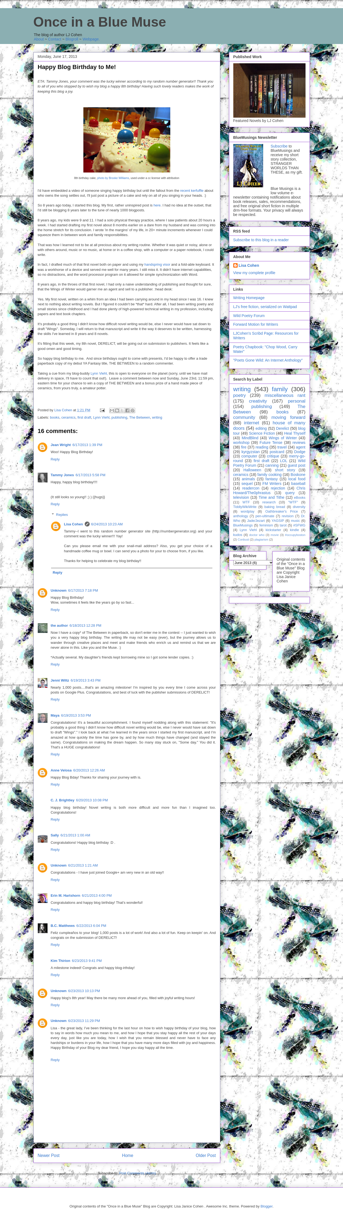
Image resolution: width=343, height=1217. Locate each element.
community (244, 417)
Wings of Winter (283, 438)
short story (285, 470)
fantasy (272, 479)
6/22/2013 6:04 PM (91, 926)
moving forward (288, 417)
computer (249, 456)
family (280, 389)
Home (127, 1155)
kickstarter (273, 530)
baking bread (274, 507)
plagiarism (261, 539)
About (39, 39)
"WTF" (293, 502)
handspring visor (156, 264)
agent (300, 447)
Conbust (243, 539)
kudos (238, 535)
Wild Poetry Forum (249, 315)
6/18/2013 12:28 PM (85, 625)
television (241, 497)
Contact (54, 39)
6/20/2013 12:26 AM (89, 770)
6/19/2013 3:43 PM (85, 680)
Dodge (299, 452)
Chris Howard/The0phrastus (269, 490)
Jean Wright (61, 445)
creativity (258, 401)
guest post (297, 465)
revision (288, 516)
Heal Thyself (294, 433)
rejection (278, 488)
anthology (240, 516)
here (157, 205)
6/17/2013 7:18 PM (83, 590)
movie (275, 535)
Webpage (91, 39)
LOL (283, 461)
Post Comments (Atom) (137, 1173)
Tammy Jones (62, 475)
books (54, 417)
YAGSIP (278, 521)
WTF (246, 502)
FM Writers (271, 483)
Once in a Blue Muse (99, 22)
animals (248, 479)
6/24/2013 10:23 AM (107, 524)
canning (272, 465)
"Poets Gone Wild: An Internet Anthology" (268, 360)
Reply (55, 459)
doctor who (256, 535)
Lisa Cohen (73, 524)
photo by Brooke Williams (113, 178)
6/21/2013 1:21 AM (83, 865)
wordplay (247, 511)
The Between (139, 417)
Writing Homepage (249, 298)
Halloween (252, 470)
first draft (84, 417)
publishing (119, 417)
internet (251, 422)
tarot (283, 525)
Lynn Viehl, (99, 373)
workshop (241, 442)
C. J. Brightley (62, 800)
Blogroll (71, 39)
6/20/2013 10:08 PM (92, 800)
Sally (55, 835)
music (295, 521)
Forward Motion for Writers (255, 324)
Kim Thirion (60, 961)
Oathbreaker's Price (281, 511)
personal (296, 401)
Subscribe (279, 146)
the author (59, 625)
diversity (299, 507)
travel (282, 447)
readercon (250, 488)
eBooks (299, 498)
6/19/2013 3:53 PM (76, 715)
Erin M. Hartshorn (65, 895)
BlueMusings (243, 525)
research (269, 502)
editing (261, 428)
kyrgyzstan (250, 452)
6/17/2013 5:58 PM (90, 475)
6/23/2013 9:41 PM (87, 961)
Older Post (206, 1155)
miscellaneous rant (285, 395)
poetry (239, 395)
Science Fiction (262, 433)
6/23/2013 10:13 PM (84, 991)
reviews (298, 442)
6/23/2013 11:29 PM (84, 1021)
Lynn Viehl (101, 417)
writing (157, 417)
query (290, 493)
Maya (55, 715)
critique (273, 456)
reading (262, 447)
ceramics (68, 417)
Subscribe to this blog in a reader (261, 240)
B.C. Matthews (63, 926)
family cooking (269, 474)
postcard (277, 452)
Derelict (282, 428)
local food (297, 479)
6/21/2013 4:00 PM (97, 895)
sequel (247, 483)
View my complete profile (254, 273)
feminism (266, 525)
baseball (298, 483)
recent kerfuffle (192, 191)
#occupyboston (295, 535)
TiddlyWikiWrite (245, 507)
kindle (294, 530)
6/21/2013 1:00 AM (75, 835)
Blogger (266, 1206)
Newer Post (49, 1155)
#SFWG (299, 525)
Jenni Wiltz (60, 680)
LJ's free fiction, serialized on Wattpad (265, 307)
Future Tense (271, 442)
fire (243, 447)
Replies (62, 514)
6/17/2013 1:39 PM (87, 445)
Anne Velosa (61, 770)
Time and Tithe (271, 497)
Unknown (59, 590)
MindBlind (250, 438)
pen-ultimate (265, 516)
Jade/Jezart (256, 521)
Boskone (298, 474)
